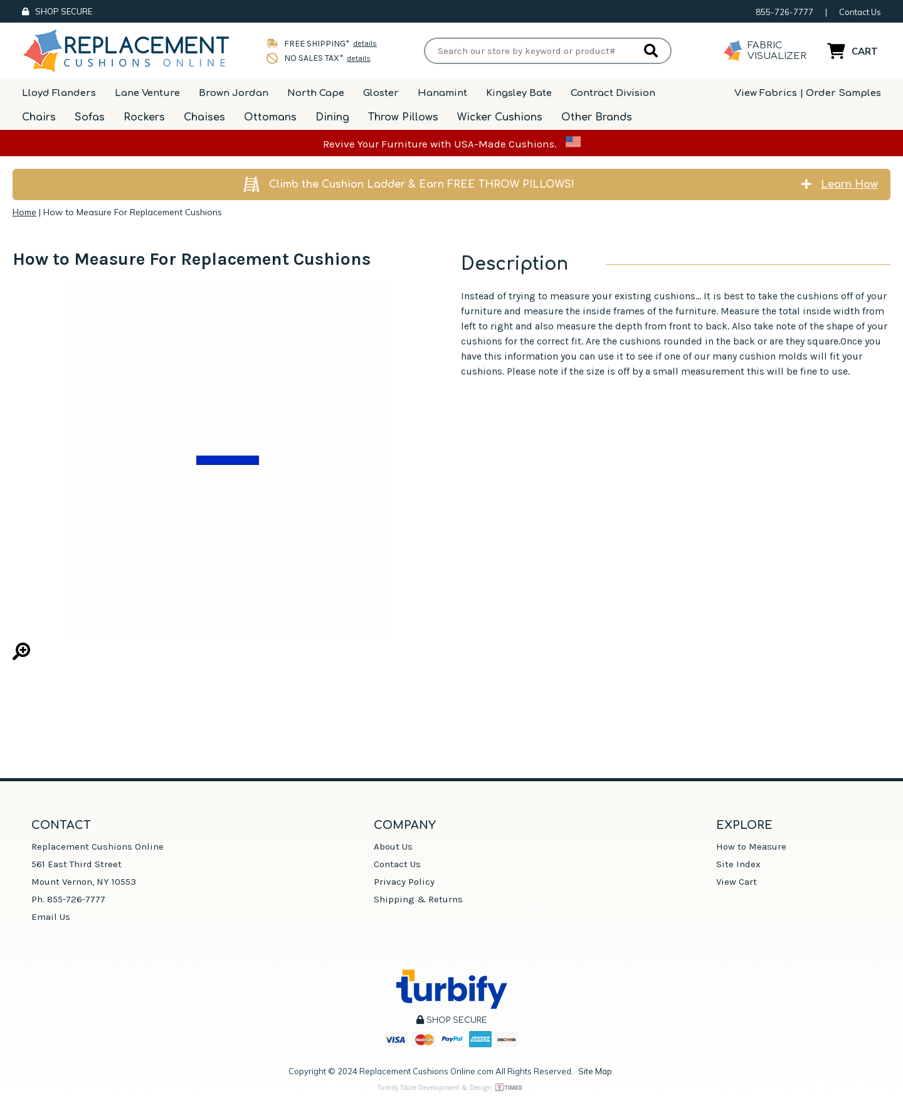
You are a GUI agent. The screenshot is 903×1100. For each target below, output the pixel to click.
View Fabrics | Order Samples (807, 93)
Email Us (50, 916)
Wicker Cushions (499, 117)
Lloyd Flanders (59, 93)
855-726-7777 (784, 12)
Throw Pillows (403, 117)
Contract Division (613, 93)
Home (24, 212)
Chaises (204, 117)
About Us (393, 846)
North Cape (315, 93)
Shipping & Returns (418, 899)
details (365, 43)
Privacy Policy (404, 881)
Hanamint (442, 93)
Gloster (381, 93)
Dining (332, 117)
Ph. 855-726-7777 (68, 899)
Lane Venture (147, 93)
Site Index (738, 864)
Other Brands (596, 117)
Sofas (90, 117)
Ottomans (270, 117)
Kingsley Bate (519, 93)
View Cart (736, 881)
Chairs (39, 117)
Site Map (595, 1071)
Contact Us (860, 12)
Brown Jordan (233, 93)
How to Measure (751, 846)
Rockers (144, 117)
